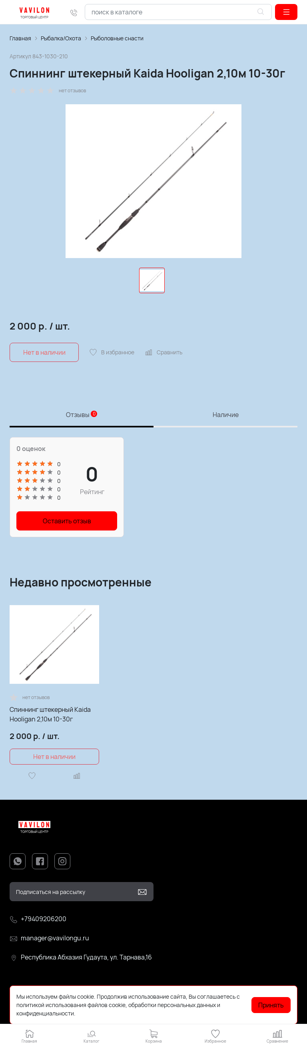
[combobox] (178, 12)
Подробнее (91, 1013)
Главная (20, 38)
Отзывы (81, 414)
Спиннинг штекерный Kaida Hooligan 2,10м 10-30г (50, 714)
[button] (286, 12)
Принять (271, 1005)
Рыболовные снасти (117, 38)
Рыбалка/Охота (61, 38)
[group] (153, 181)
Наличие (226, 414)
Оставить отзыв (67, 521)
